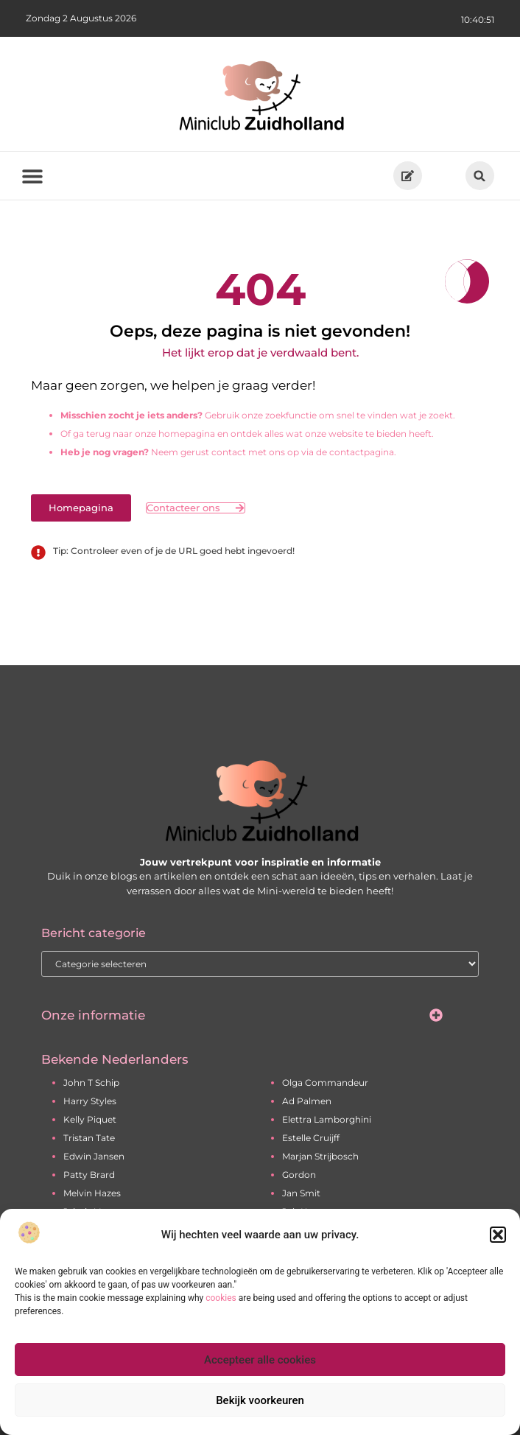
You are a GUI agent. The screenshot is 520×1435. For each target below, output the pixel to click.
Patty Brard (89, 1174)
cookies (220, 1298)
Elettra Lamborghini (326, 1119)
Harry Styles (89, 1100)
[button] (498, 1234)
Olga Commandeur (325, 1082)
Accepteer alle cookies (260, 1359)
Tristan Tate (89, 1137)
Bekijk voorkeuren (260, 1400)
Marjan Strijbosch (320, 1156)
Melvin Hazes (92, 1193)
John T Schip (91, 1082)
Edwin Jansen (93, 1156)
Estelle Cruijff (311, 1137)
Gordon (299, 1174)
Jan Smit (301, 1193)
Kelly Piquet (89, 1119)
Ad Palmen (306, 1100)
